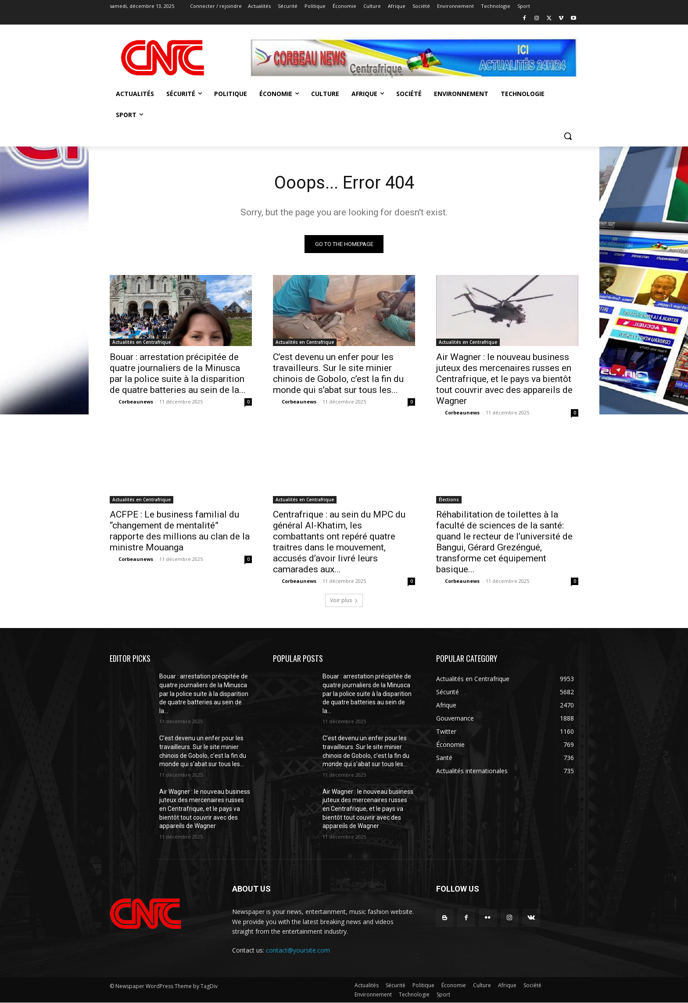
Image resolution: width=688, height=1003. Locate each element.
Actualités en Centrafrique (141, 342)
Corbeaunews (135, 402)
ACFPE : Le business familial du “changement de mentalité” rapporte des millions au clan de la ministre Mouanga (180, 531)
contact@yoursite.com (298, 950)
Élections (449, 500)
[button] (567, 135)
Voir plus (344, 600)
